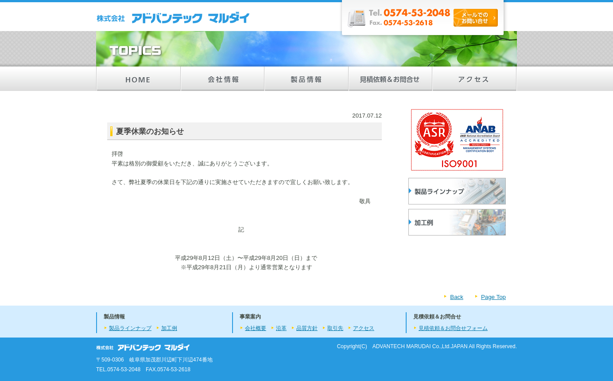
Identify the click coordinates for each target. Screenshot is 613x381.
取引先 (335, 328)
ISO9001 (457, 139)
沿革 (281, 328)
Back (456, 297)
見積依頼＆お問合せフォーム (453, 328)
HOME (138, 79)
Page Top (493, 297)
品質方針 (307, 328)
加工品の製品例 (457, 222)
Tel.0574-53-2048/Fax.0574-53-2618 (424, 20)
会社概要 (255, 328)
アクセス (475, 79)
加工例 (169, 328)
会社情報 (222, 79)
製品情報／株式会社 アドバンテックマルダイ (173, 18)
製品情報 (306, 79)
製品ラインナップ (457, 191)
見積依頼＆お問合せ (391, 79)
